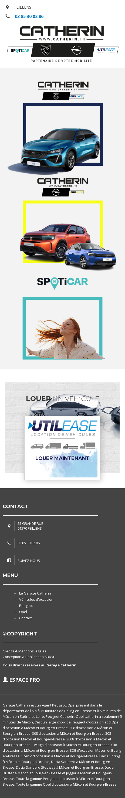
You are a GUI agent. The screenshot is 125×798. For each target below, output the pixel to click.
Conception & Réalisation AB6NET (30, 656)
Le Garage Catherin (35, 593)
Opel (23, 611)
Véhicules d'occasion (36, 599)
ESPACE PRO (21, 679)
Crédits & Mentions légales (24, 651)
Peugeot (26, 605)
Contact (25, 618)
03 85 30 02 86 (29, 16)
